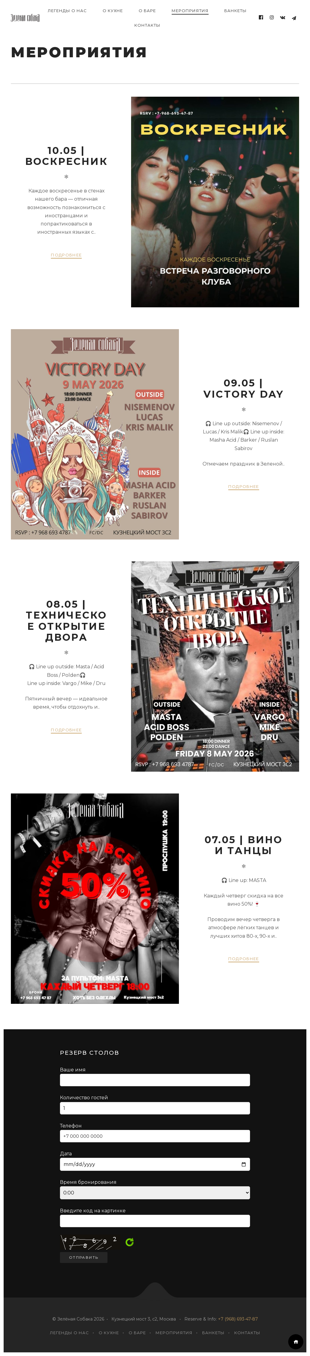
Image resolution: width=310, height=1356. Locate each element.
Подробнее (66, 254)
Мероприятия (190, 10)
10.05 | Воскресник (66, 156)
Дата (155, 1161)
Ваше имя (155, 1076)
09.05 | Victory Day (243, 388)
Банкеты (235, 10)
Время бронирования (155, 1189)
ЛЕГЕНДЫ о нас (67, 10)
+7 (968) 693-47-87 (238, 1319)
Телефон (155, 1132)
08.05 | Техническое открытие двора (66, 620)
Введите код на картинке (93, 1211)
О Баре (147, 10)
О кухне (113, 10)
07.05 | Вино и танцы (243, 845)
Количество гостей (155, 1104)
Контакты (147, 25)
